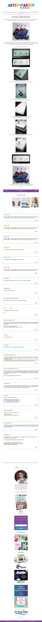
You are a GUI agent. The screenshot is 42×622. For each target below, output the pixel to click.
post (23, 185)
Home (22, 210)
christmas (17, 190)
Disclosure (20, 12)
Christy (5, 214)
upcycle (21, 191)
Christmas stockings (29, 184)
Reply (36, 220)
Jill (4, 395)
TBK (35, 621)
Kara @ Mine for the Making (9, 298)
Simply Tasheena (7, 410)
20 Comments (6, 190)
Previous (5, 210)
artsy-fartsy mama (14, 621)
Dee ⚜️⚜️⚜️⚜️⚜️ (7, 308)
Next (38, 210)
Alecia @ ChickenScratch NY (10, 368)
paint (25, 190)
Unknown (6, 288)
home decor (22, 190)
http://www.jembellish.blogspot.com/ (12, 402)
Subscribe (21, 528)
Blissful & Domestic (8, 320)
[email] (21, 525)
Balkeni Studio (25, 621)
